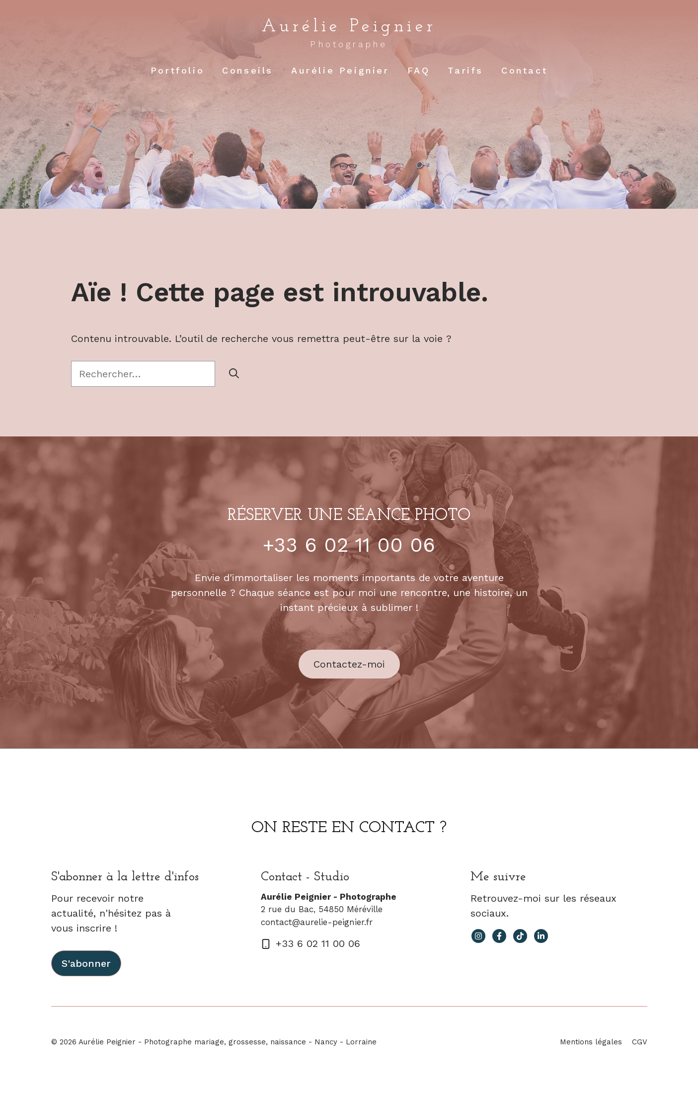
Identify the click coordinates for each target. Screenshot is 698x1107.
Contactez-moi (349, 664)
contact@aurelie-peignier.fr (317, 922)
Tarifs (465, 70)
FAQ (418, 70)
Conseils (247, 70)
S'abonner (86, 963)
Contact (524, 70)
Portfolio (177, 70)
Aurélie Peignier (349, 27)
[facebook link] (499, 936)
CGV (639, 1041)
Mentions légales (591, 1041)
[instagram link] (478, 936)
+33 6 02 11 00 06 (349, 545)
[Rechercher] (234, 374)
